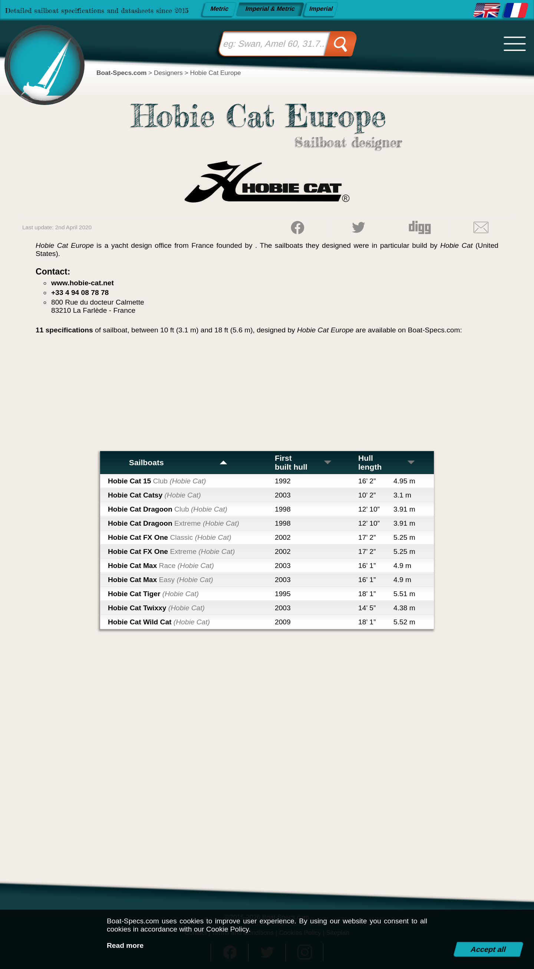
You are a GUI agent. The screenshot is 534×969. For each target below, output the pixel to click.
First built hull (303, 462)
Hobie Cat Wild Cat (159, 622)
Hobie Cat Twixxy (156, 608)
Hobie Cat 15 (157, 481)
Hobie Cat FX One (169, 537)
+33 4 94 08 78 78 (80, 292)
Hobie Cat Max (161, 565)
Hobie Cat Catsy (154, 495)
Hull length (387, 462)
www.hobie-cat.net (82, 283)
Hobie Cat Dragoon (167, 509)
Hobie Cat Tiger (153, 594)
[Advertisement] (267, 395)
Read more (125, 945)
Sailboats (178, 462)
